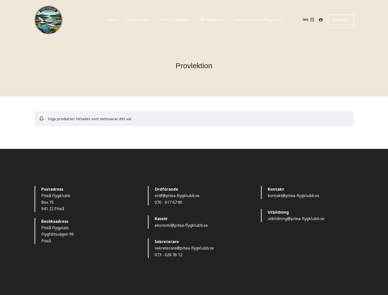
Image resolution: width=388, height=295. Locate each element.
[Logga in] (321, 20)
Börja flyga (138, 20)
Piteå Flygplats (175, 20)
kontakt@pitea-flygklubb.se (293, 195)
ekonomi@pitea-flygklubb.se (181, 225)
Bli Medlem (212, 20)
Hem (112, 20)
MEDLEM (340, 19)
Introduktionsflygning (257, 20)
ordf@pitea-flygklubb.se (177, 195)
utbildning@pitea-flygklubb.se (296, 218)
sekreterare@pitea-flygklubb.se (184, 248)
